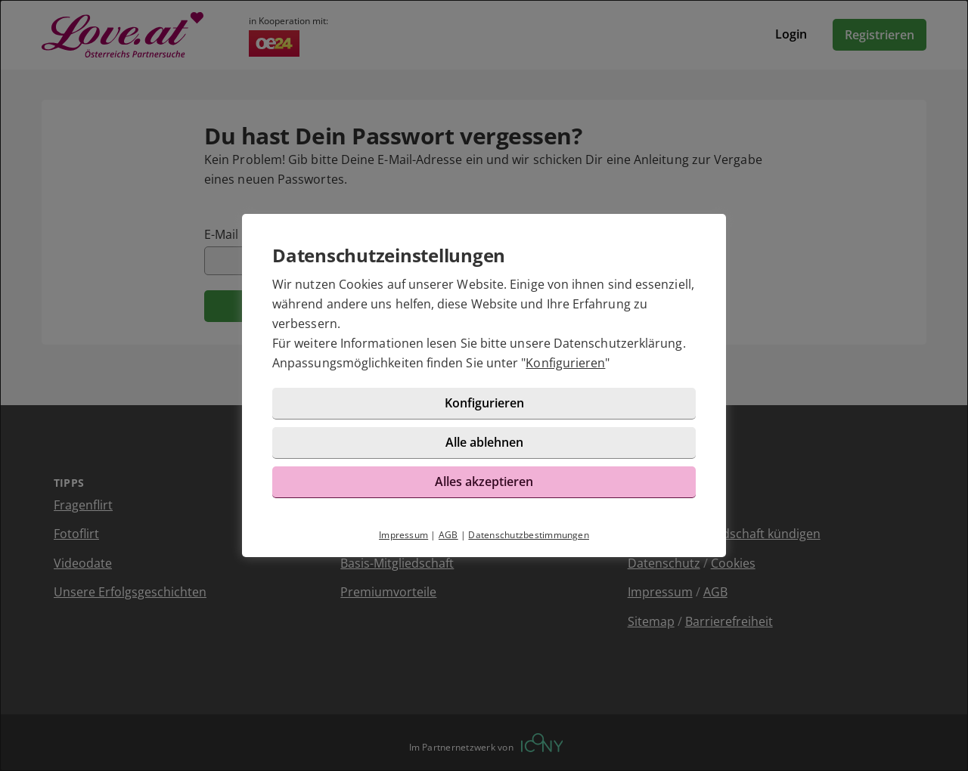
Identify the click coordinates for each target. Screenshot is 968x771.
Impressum (403, 534)
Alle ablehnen (484, 442)
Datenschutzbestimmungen (528, 534)
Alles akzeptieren (484, 481)
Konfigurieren (565, 363)
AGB (448, 534)
